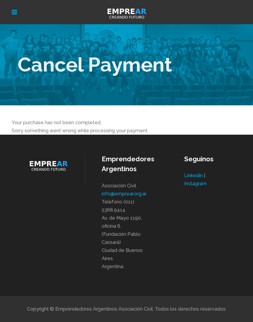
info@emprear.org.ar (124, 194)
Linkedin (193, 175)
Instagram (195, 183)
